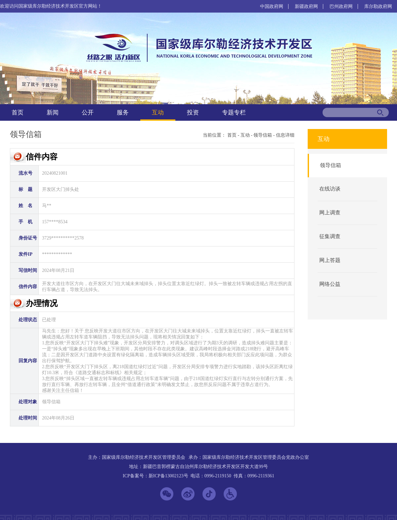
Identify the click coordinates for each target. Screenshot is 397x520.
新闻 (53, 112)
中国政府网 (271, 6)
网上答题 (329, 260)
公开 (88, 112)
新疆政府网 (306, 6)
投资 (193, 112)
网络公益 (329, 284)
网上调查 (329, 212)
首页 (17, 112)
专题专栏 (234, 112)
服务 (123, 112)
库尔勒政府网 (378, 6)
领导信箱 (262, 135)
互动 (158, 112)
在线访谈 (329, 189)
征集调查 (329, 236)
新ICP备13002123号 (168, 475)
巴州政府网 (341, 6)
